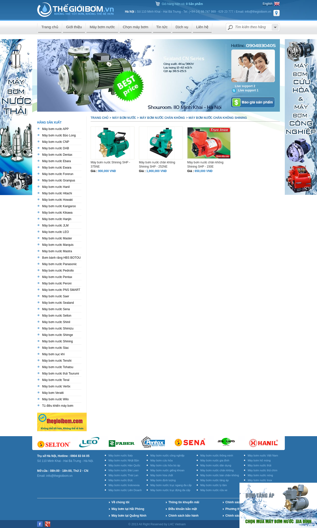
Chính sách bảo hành (183, 515)
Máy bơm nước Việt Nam (263, 455)
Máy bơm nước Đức (120, 480)
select (275, 27)
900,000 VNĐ (107, 171)
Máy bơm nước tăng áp (214, 480)
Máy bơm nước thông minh (216, 455)
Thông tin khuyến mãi (183, 502)
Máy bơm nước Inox (260, 480)
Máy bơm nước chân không (162, 118)
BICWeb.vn (223, 524)
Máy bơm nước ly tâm (213, 485)
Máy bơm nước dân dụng (215, 465)
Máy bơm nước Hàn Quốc (124, 465)
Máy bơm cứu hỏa (161, 460)
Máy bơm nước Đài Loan (123, 470)
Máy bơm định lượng (163, 480)
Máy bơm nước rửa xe (213, 490)
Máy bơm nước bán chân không (219, 475)
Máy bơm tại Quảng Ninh (128, 515)
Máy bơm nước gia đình (214, 460)
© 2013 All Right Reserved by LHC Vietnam (157, 524)
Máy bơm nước (124, 118)
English (267, 3)
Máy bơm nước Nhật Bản (123, 460)
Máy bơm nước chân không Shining (218, 118)
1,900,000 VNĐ (156, 171)
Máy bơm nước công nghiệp (167, 455)
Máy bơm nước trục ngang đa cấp (171, 485)
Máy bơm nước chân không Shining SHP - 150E (205, 164)
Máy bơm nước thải (259, 465)
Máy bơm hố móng (259, 460)
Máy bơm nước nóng (260, 475)
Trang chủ (99, 118)
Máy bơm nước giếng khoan (167, 470)
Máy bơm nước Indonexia (124, 485)
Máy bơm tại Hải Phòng (127, 509)
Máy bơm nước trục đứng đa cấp (170, 490)
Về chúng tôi (120, 502)
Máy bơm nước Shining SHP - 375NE (110, 164)
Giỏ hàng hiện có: (182, 4)
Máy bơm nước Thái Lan (123, 475)
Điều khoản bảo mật (182, 509)
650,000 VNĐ (203, 171)
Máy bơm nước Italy (120, 455)
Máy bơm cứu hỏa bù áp (165, 465)
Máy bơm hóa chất (161, 475)
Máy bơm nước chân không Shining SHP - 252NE (157, 164)
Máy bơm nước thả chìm (262, 470)
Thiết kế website (199, 524)
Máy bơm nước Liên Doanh (125, 490)
